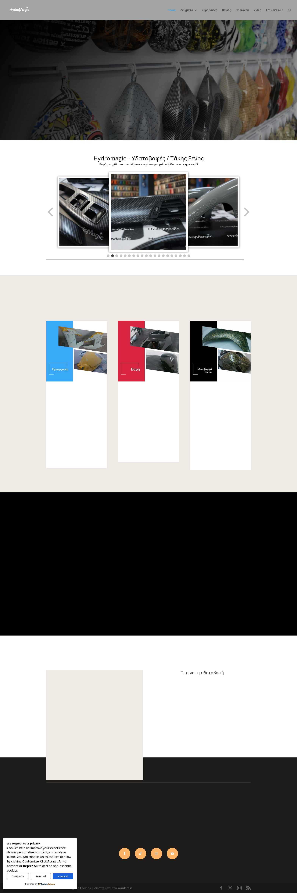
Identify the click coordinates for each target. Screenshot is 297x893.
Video (257, 10)
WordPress (125, 888)
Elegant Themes (79, 888)
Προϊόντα (242, 10)
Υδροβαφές (209, 10)
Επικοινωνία (274, 10)
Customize (18, 876)
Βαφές (226, 10)
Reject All (41, 876)
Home (171, 10)
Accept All (62, 876)
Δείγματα (186, 10)
